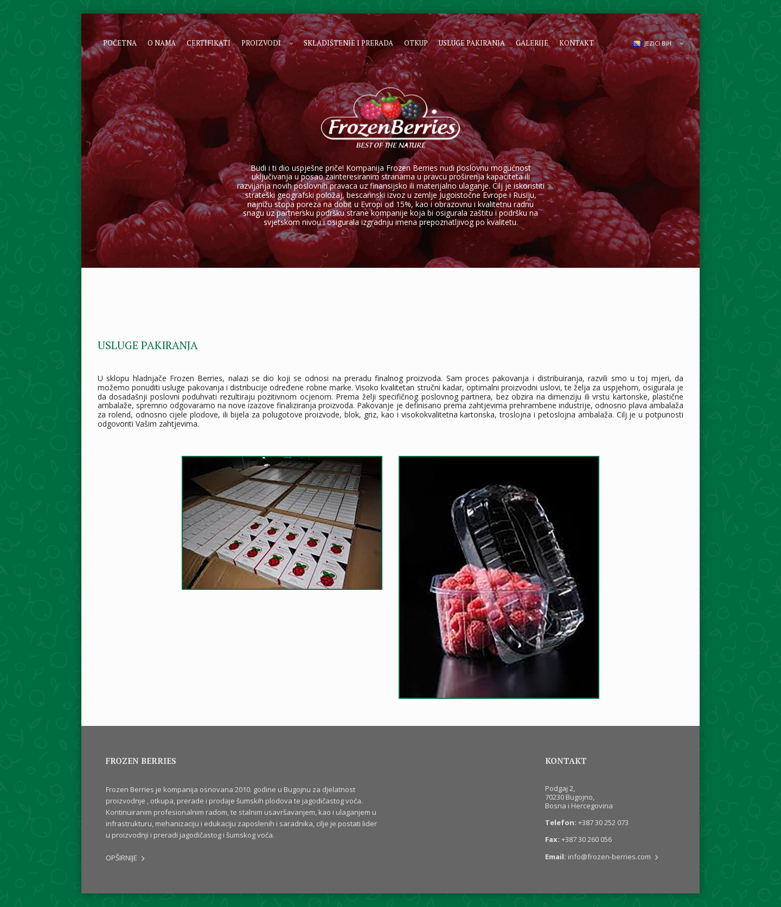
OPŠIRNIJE (125, 858)
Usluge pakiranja (472, 43)
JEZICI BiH (652, 43)
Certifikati (209, 43)
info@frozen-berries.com (613, 856)
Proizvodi (261, 43)
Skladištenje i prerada (348, 43)
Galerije (532, 43)
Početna (120, 43)
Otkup (416, 43)
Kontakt (576, 43)
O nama (162, 43)
